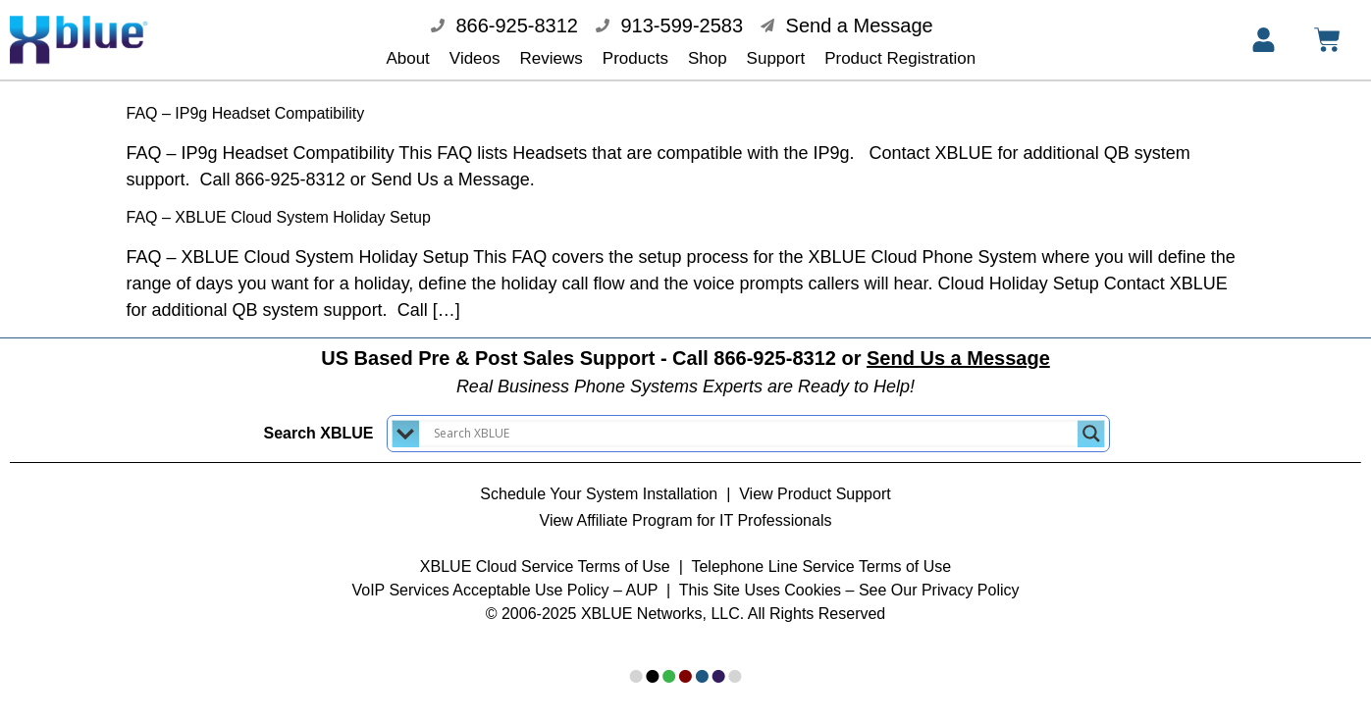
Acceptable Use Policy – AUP (556, 576)
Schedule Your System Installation (598, 480)
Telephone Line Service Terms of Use (821, 552)
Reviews (551, 58)
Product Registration (900, 58)
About (407, 58)
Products (635, 58)
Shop (707, 58)
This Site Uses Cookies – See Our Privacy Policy (849, 576)
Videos (475, 58)
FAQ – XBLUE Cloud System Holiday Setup (279, 203)
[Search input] (753, 420)
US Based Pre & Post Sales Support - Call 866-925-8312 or (685, 344)
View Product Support (814, 480)
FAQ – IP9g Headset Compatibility (246, 99)
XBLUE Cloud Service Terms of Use (545, 552)
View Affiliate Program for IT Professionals (686, 506)
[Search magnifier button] (1091, 420)
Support (776, 58)
